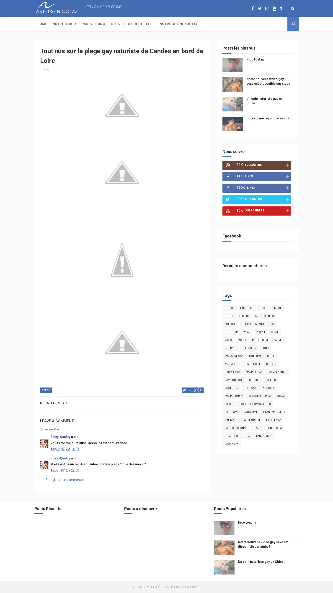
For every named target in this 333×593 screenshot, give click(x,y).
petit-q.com (260, 340)
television (249, 348)
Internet (231, 348)
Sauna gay (232, 444)
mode (277, 308)
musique (230, 324)
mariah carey (234, 396)
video (228, 340)
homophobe (233, 436)
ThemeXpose (158, 587)
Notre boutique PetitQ (132, 24)
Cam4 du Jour (234, 380)
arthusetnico (264, 316)
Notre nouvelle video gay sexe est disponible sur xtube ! (268, 83)
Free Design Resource (185, 587)
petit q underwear (237, 332)
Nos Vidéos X (94, 24)
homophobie (252, 364)
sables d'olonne (236, 428)
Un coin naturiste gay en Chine (261, 562)
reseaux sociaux (259, 396)
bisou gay (231, 412)
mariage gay (254, 372)
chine (275, 332)
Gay (272, 324)
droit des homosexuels (255, 404)
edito (265, 348)
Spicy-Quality (60, 437)
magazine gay (234, 356)
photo (264, 308)
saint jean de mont (260, 436)
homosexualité (250, 420)
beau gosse (246, 308)
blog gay (250, 388)
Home (42, 24)
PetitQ (229, 316)
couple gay (232, 372)
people (261, 332)
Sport (271, 356)
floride (244, 316)
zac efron (231, 388)
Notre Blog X (65, 24)
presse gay (273, 420)
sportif (271, 364)
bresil (229, 404)
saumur (279, 340)
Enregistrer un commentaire (66, 480)
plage (257, 428)
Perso (46, 390)
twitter (270, 380)
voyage (281, 396)
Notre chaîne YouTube (180, 24)
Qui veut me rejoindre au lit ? (267, 118)
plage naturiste (274, 412)
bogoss (254, 380)
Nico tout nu (255, 59)
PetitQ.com (274, 428)
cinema (229, 420)
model (242, 340)
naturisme (250, 412)
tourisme (255, 356)
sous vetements (253, 324)
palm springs (277, 372)
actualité (231, 364)
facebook (268, 388)
